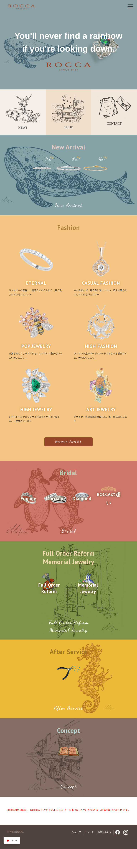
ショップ (76, 832)
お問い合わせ (104, 832)
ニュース (89, 832)
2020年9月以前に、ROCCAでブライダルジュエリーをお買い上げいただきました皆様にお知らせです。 (68, 809)
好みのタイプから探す (68, 441)
